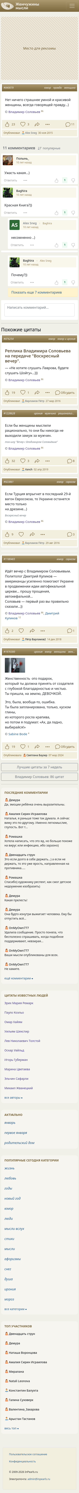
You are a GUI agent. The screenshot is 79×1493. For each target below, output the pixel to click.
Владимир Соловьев (24, 380)
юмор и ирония (66, 339)
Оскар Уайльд (14, 1050)
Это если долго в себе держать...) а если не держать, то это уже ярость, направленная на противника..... (36, 863)
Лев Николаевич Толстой (22, 1041)
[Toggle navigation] (72, 6)
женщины (60, 651)
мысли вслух (14, 1228)
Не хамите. (12, 969)
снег (7, 1269)
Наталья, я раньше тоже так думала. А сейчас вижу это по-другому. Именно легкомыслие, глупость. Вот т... (37, 822)
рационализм (66, 413)
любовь (10, 1178)
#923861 (8, 482)
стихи (9, 1238)
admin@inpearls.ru (39, 1479)
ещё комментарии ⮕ (18, 978)
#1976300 (9, 651)
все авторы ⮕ (13, 1097)
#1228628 (9, 413)
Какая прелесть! (15, 900)
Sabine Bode (17, 734)
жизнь (9, 1168)
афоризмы (12, 1259)
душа (8, 1279)
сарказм (70, 482)
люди (8, 1218)
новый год (12, 1198)
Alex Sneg (45, 260)
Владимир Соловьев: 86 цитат (39, 776)
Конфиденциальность (22, 1461)
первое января (15, 1132)
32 (13, 461)
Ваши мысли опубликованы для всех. (31, 955)
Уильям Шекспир (16, 1031)
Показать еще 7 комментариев (36, 292)
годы (8, 1188)
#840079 (8, 87)
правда (57, 87)
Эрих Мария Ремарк (18, 1003)
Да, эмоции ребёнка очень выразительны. (34, 804)
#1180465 (9, 559)
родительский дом (19, 1142)
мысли (9, 1248)
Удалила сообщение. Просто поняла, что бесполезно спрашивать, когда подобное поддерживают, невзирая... (33, 936)
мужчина (50, 413)
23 (13, 124)
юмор (47, 87)
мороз (9, 1299)
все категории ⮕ (15, 1309)
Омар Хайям (13, 1022)
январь (9, 1122)
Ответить (10, 180)
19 (13, 393)
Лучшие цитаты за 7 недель (39, 767)
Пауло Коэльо (14, 1012)
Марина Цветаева (17, 1069)
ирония (38, 413)
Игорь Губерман (16, 1060)
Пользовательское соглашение (28, 1454)
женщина (69, 87)
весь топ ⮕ (11, 1428)
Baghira (47, 223)
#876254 (8, 339)
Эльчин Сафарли (16, 1079)
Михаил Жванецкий (18, 1088)
